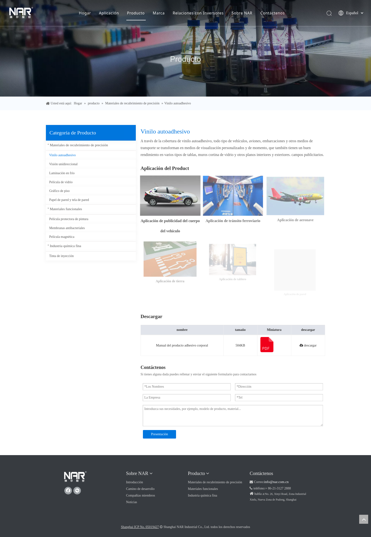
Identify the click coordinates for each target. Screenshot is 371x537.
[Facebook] (68, 490)
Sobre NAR (242, 13)
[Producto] (185, 48)
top (363, 519)
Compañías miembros (140, 495)
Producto (136, 13)
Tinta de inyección (61, 256)
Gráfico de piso (59, 191)
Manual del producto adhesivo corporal (182, 345)
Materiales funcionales (66, 209)
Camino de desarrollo (140, 489)
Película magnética (61, 237)
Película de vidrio (61, 182)
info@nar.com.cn (276, 482)
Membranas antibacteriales (67, 228)
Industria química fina (65, 246)
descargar (308, 345)
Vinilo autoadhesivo (62, 155)
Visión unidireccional (63, 164)
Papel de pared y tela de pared (69, 200)
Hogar (85, 13)
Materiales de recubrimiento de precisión (79, 145)
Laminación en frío (62, 173)
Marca (159, 13)
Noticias (131, 502)
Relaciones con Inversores (198, 13)
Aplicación (109, 13)
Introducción (134, 482)
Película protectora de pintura (68, 219)
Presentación (159, 434)
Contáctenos (272, 13)
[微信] (77, 490)
